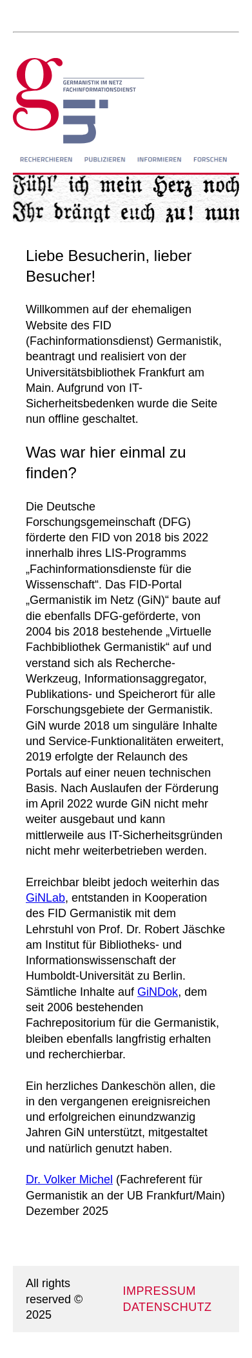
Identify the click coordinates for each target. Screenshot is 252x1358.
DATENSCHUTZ (166, 1307)
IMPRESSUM (159, 1291)
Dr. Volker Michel (69, 1179)
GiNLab (45, 897)
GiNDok (157, 991)
